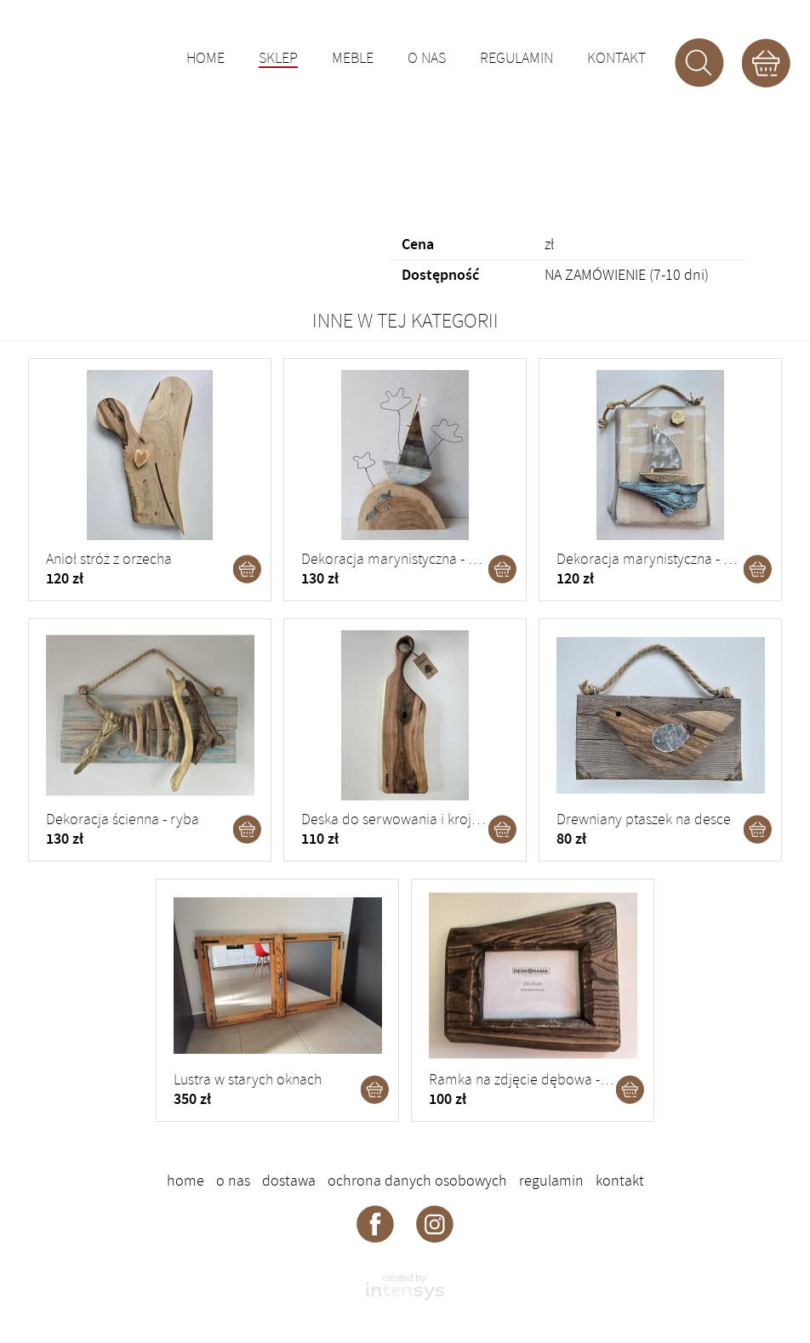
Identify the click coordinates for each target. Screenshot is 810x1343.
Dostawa (289, 1180)
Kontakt (616, 58)
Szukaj (699, 63)
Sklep (278, 59)
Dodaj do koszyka (247, 569)
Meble (353, 58)
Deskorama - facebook (375, 1223)
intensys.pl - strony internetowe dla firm (405, 1286)
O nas (427, 58)
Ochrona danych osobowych (417, 1180)
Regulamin (516, 58)
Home (205, 58)
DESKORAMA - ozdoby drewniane (124, 55)
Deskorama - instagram (435, 1223)
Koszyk (765, 63)
